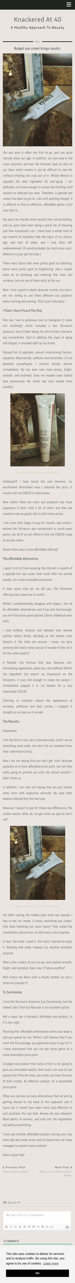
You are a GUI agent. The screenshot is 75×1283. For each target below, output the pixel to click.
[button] (70, 5)
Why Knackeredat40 (16, 1169)
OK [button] (38, 1273)
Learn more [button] (51, 1263)
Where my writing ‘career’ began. (55, 1171)
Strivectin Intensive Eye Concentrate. (37, 472)
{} (47, 1226)
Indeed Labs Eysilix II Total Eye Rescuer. (37, 906)
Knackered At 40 (37, 19)
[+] (51, 1226)
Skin (37, 41)
